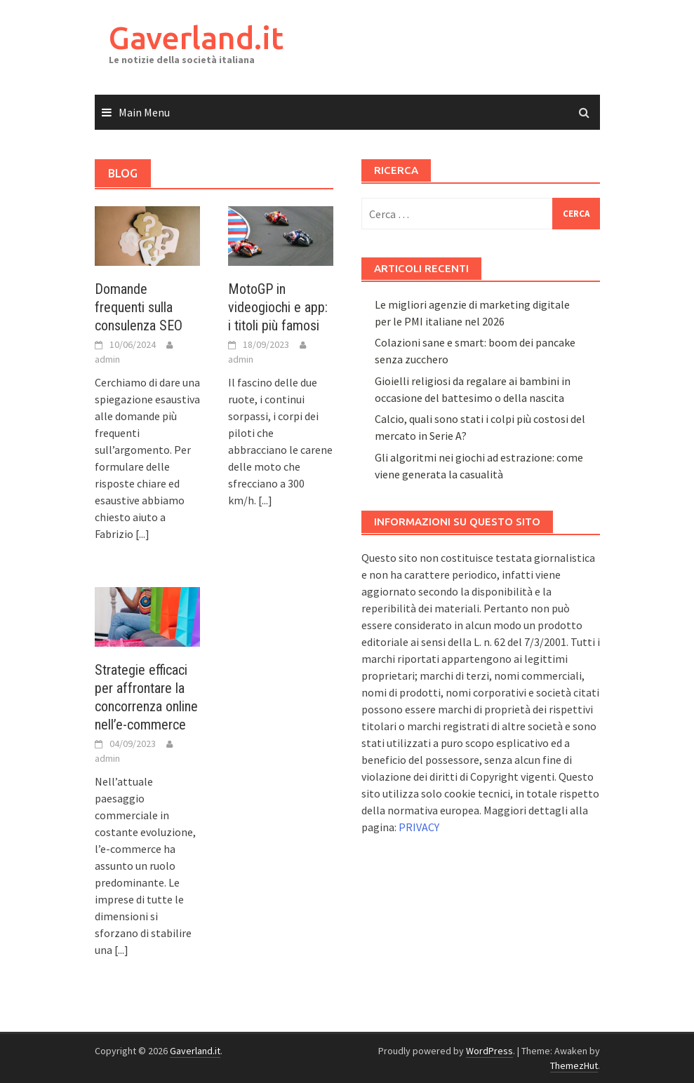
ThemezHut (574, 1065)
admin (107, 359)
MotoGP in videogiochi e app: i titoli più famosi (278, 307)
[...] (142, 534)
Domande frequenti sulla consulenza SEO (138, 307)
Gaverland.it (196, 37)
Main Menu (144, 112)
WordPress (489, 1050)
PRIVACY (419, 827)
